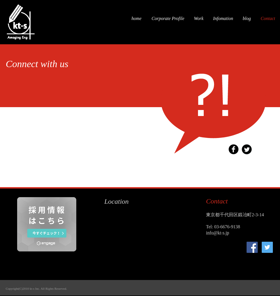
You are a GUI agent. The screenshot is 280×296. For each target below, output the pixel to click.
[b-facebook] (234, 149)
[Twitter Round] (247, 149)
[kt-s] (252, 247)
